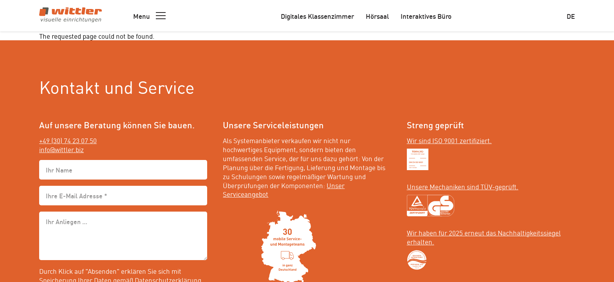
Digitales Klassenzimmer (317, 15)
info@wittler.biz (61, 149)
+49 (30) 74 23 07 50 (68, 140)
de (571, 15)
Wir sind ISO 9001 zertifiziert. (449, 140)
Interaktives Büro (426, 15)
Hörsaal (377, 15)
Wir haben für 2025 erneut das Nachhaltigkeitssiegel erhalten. (484, 237)
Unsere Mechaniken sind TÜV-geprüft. (462, 186)
